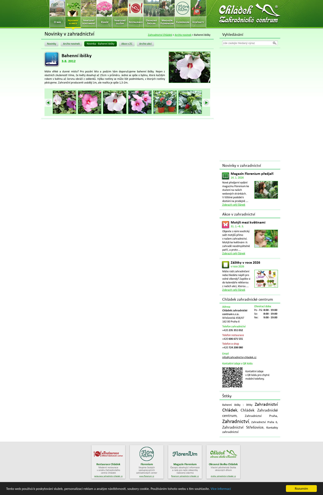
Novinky (51, 43)
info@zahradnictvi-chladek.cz (239, 357)
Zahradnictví (235, 421)
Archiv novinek (183, 35)
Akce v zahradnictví (238, 214)
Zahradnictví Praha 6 (264, 422)
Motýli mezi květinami (248, 223)
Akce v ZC (126, 43)
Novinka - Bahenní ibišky (100, 43)
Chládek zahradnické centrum (247, 300)
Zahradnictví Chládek (160, 35)
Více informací (221, 489)
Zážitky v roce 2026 (245, 263)
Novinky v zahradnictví (241, 166)
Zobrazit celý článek (233, 204)
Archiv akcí (145, 43)
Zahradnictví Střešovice (242, 427)
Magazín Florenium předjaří (252, 174)
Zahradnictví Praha (261, 416)
